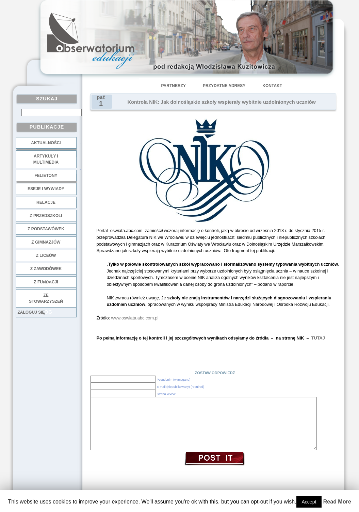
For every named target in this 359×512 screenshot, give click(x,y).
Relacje (45, 202)
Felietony (45, 175)
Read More (337, 502)
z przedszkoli (46, 215)
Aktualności (46, 143)
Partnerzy (173, 85)
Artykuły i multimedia (46, 159)
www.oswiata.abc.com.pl (135, 317)
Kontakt (272, 85)
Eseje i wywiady (46, 188)
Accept (309, 502)
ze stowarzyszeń (46, 298)
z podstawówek (46, 229)
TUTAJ (318, 338)
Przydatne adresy (224, 85)
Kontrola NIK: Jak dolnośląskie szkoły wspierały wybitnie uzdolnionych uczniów (222, 102)
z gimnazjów (45, 242)
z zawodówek (46, 268)
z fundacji (46, 282)
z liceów (46, 255)
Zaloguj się (31, 312)
